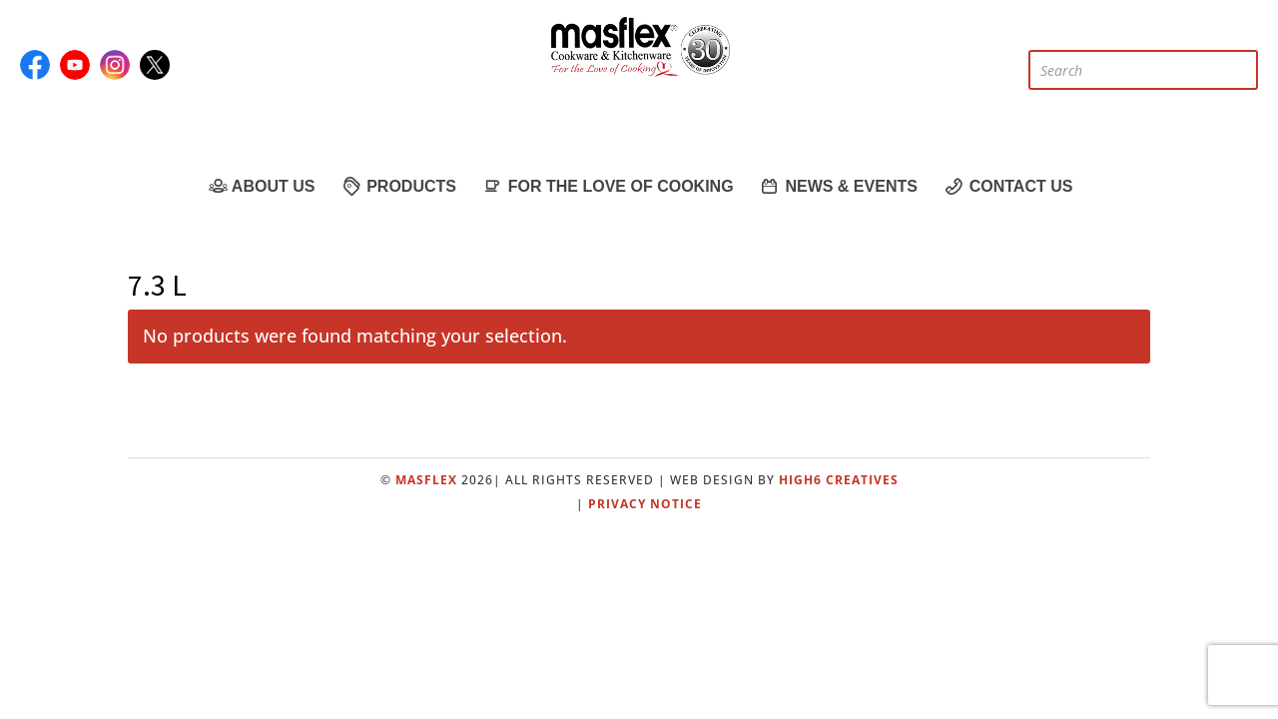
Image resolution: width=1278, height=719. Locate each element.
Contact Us (1008, 186)
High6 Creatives (839, 479)
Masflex (426, 479)
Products (397, 186)
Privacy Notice (645, 503)
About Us (261, 186)
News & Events (838, 186)
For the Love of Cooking (607, 186)
